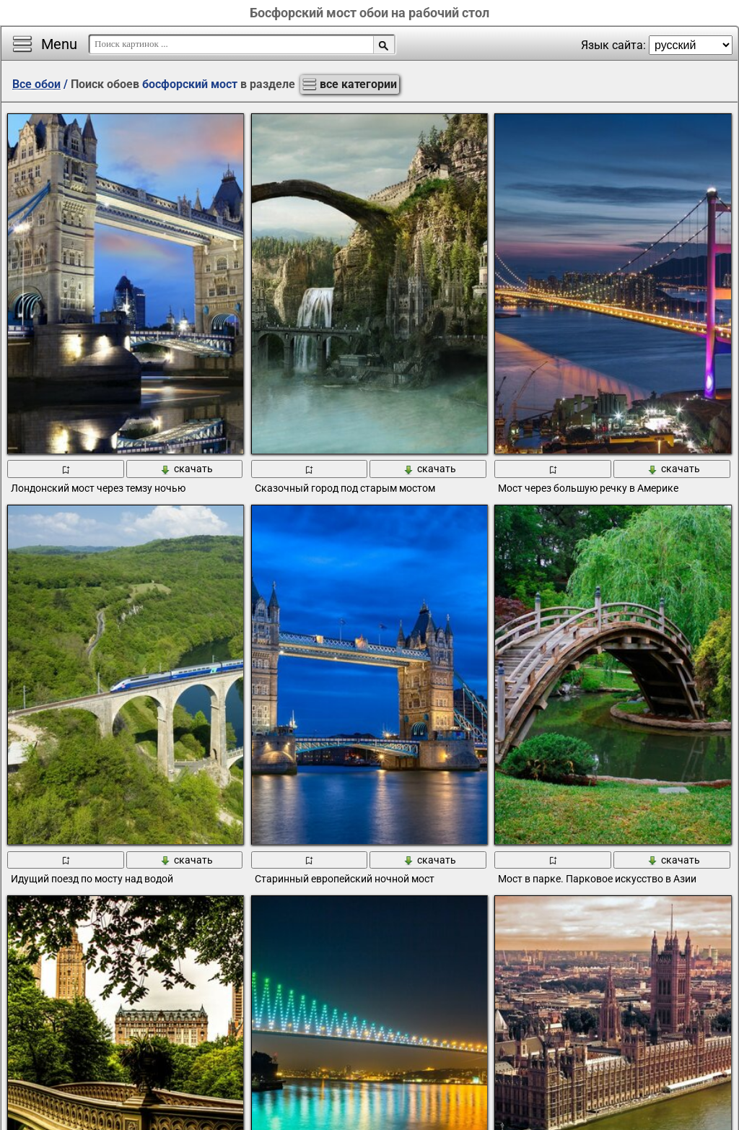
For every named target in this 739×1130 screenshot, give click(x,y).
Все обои (36, 84)
